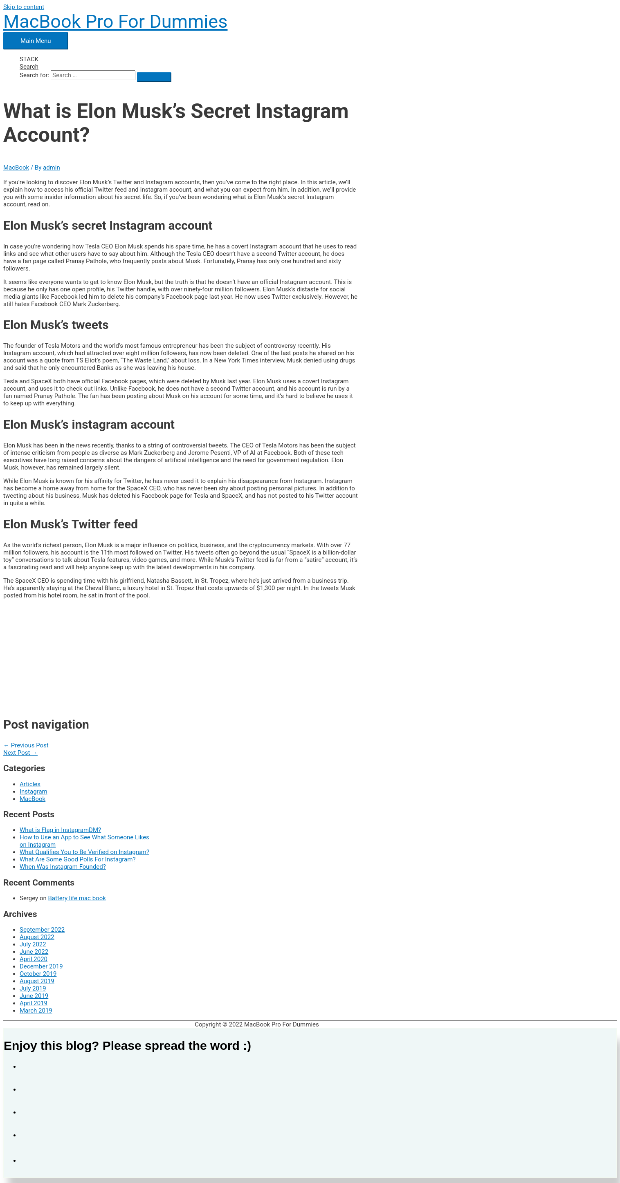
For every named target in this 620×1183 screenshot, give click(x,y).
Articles (30, 784)
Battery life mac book (77, 898)
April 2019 (33, 1003)
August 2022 (37, 937)
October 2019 (38, 973)
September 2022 (42, 929)
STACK (29, 59)
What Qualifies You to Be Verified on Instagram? (84, 852)
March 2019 (36, 1010)
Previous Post (26, 745)
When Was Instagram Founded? (63, 866)
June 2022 (34, 951)
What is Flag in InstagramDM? (60, 830)
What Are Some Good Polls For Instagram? (78, 859)
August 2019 (37, 981)
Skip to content (23, 7)
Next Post (20, 752)
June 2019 (34, 996)
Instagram (33, 791)
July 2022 (33, 944)
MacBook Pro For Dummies (115, 21)
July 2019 (33, 988)
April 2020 (33, 959)
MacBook (16, 167)
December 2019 (41, 966)
